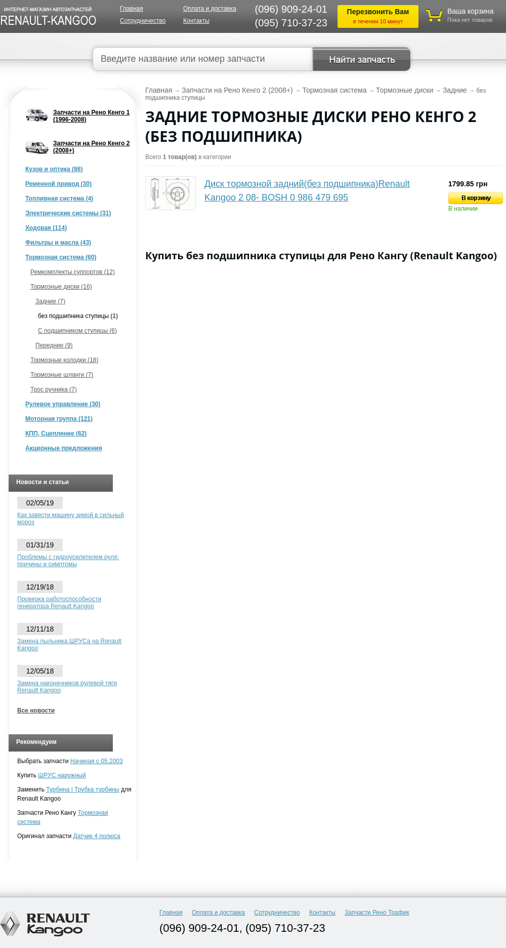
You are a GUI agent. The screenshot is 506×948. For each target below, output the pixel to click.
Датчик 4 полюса (96, 836)
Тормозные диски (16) (61, 286)
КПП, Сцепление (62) (56, 433)
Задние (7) (50, 301)
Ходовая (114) (46, 227)
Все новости (36, 710)
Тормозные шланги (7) (61, 374)
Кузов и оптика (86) (53, 169)
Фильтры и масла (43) (58, 242)
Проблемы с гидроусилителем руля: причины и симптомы (68, 561)
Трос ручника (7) (53, 389)
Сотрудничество (142, 20)
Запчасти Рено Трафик (377, 912)
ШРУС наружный (62, 775)
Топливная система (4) (59, 198)
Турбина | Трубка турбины (82, 789)
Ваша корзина (470, 11)
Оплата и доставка (209, 8)
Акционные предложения (63, 448)
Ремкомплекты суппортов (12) (72, 271)
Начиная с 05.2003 (96, 761)
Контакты (196, 20)
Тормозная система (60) (60, 257)
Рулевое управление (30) (62, 404)
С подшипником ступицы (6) (77, 330)
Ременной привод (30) (58, 183)
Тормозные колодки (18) (64, 360)
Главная (131, 8)
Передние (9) (53, 345)
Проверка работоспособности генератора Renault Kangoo (59, 603)
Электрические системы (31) (68, 213)
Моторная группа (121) (59, 418)
